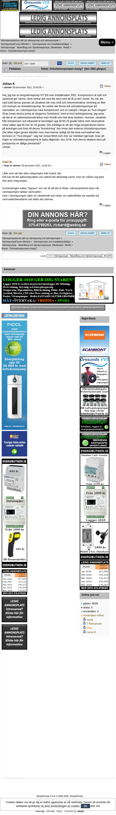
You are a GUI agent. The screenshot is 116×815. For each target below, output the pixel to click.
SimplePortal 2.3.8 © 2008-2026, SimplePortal (59, 796)
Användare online (93, 615)
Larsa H (91, 632)
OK (85, 806)
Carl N (7, 162)
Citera (107, 86)
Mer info (95, 806)
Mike (89, 627)
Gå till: (43, 256)
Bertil (66, 47)
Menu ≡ (107, 42)
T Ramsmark (94, 623)
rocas (89, 619)
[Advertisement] (14, 714)
